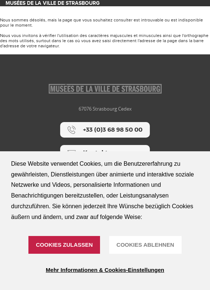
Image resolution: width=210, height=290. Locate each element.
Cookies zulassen (64, 245)
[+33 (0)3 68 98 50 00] (105, 130)
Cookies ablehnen (145, 245)
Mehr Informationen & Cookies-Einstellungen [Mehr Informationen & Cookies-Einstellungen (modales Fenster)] (105, 270)
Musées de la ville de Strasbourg (53, 3)
